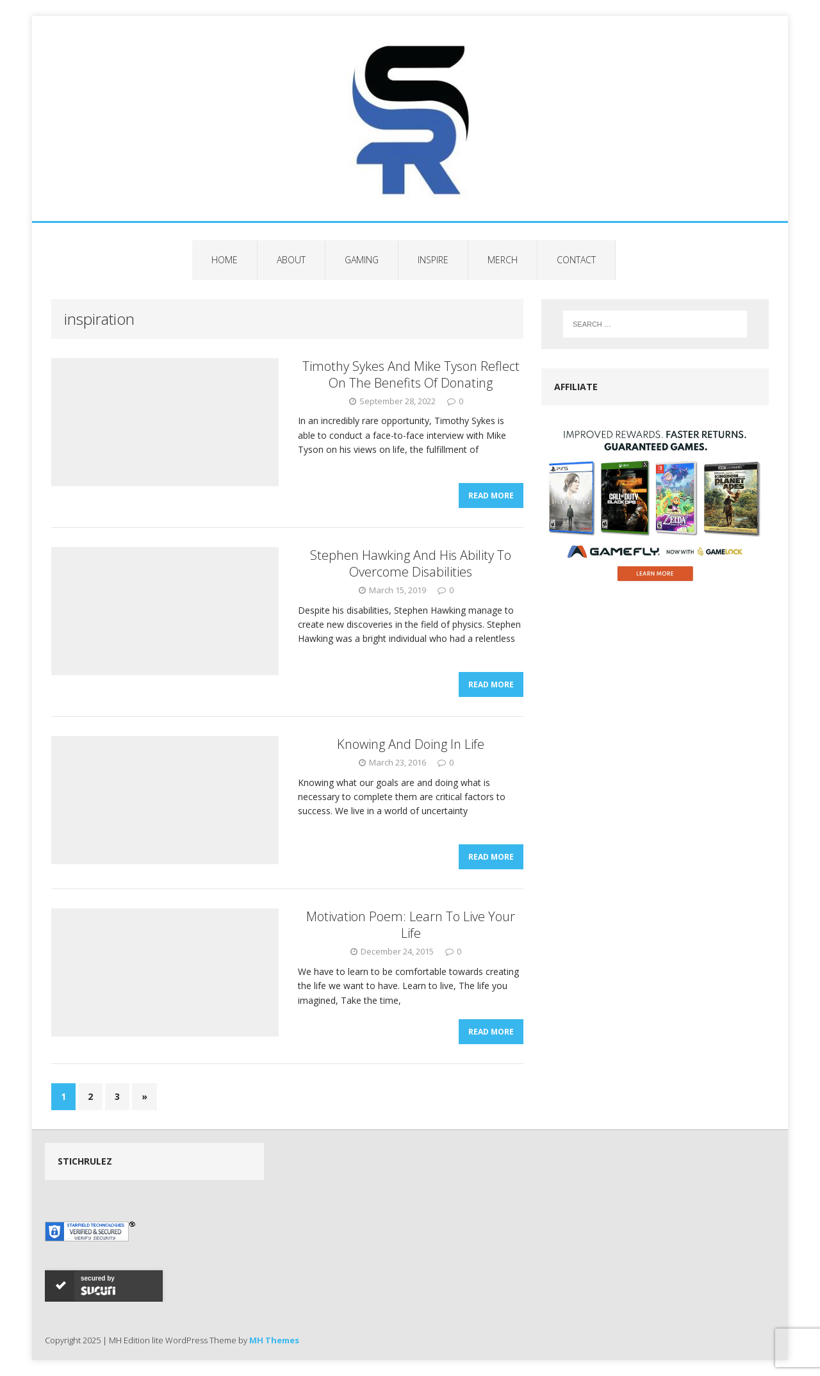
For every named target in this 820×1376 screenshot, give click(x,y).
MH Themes (274, 1340)
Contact (576, 260)
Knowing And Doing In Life (410, 744)
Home (224, 260)
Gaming (362, 260)
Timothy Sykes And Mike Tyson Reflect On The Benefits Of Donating (411, 374)
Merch (503, 260)
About (291, 260)
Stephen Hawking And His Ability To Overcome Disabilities (410, 563)
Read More (491, 495)
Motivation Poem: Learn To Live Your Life (410, 925)
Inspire (433, 260)
